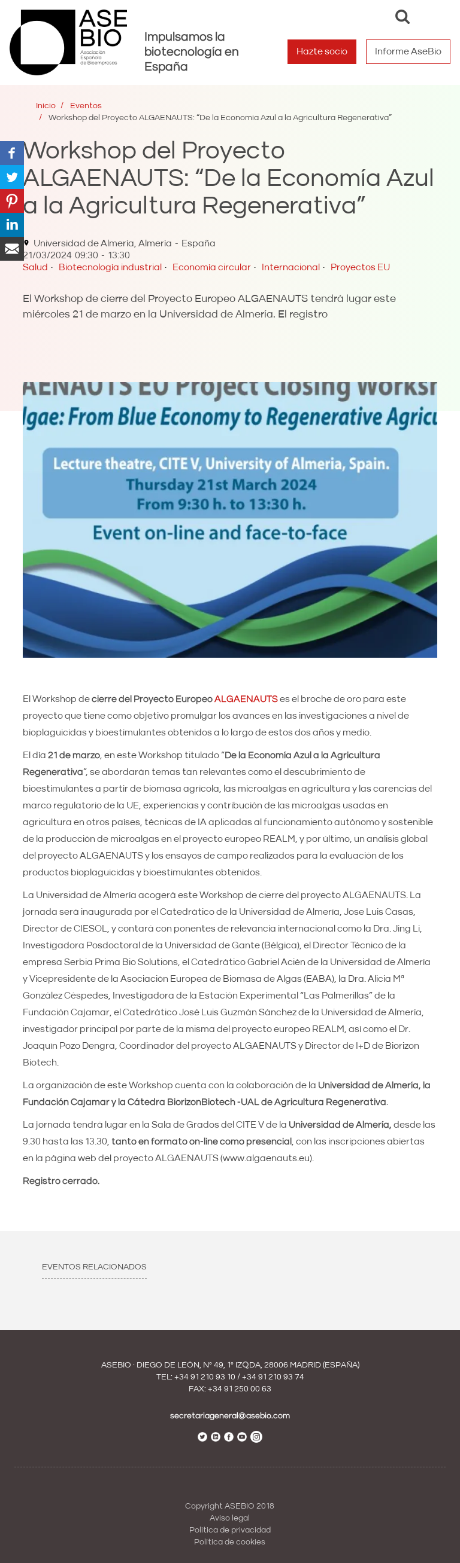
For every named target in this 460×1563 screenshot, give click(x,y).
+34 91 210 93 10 (204, 1377)
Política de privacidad (230, 1530)
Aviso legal (230, 1518)
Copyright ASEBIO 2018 (229, 1506)
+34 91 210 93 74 (273, 1377)
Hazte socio (321, 51)
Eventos (86, 106)
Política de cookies (229, 1542)
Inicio (46, 106)
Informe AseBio (408, 51)
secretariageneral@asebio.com (230, 1416)
